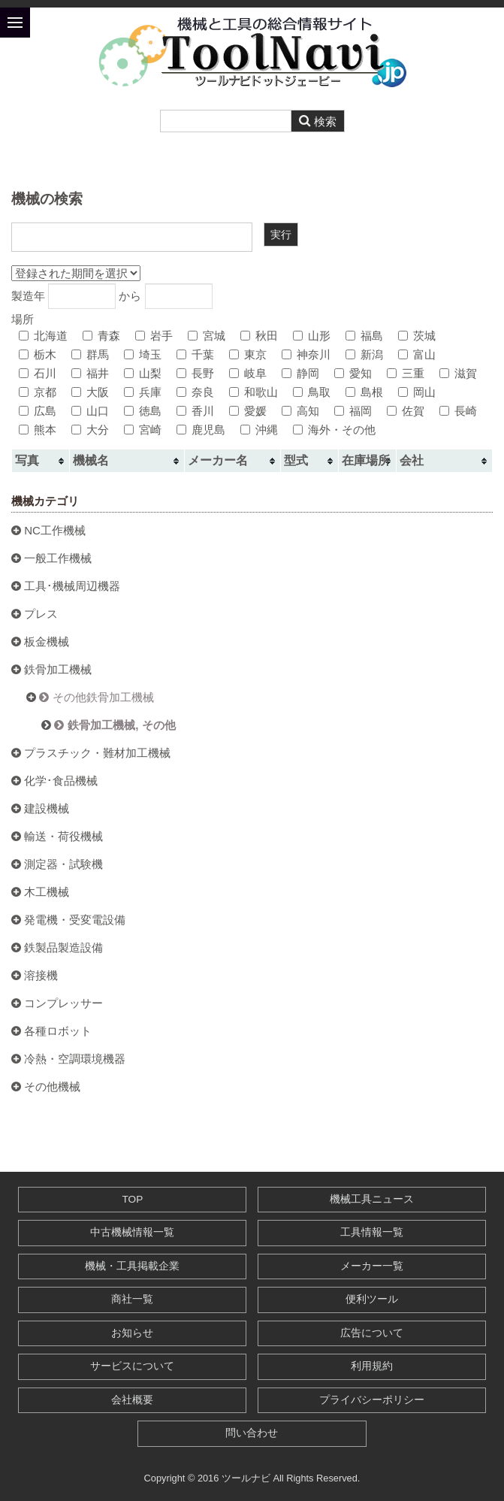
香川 (195, 410)
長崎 (458, 410)
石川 (37, 373)
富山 (417, 354)
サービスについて (132, 1366)
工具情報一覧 (371, 1232)
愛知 (353, 373)
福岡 (353, 410)
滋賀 (458, 373)
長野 (195, 373)
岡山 (417, 392)
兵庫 (142, 392)
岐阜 (248, 373)
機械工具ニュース (372, 1199)
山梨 (142, 373)
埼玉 (142, 354)
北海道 (43, 335)
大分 (90, 429)
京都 (37, 392)
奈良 (195, 392)
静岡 (300, 373)
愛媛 (248, 410)
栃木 (37, 354)
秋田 (259, 335)
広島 (37, 410)
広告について (371, 1333)
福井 (90, 373)
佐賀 (405, 410)
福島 (364, 335)
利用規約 (372, 1366)
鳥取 (311, 392)
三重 (405, 373)
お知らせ (132, 1333)
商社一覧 (132, 1299)
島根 (364, 392)
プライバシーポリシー (371, 1400)
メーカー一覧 (371, 1266)
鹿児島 (201, 429)
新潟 (364, 354)
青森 (101, 335)
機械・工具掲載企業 (132, 1266)
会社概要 (132, 1400)
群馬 (90, 354)
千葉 (195, 354)
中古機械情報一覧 (132, 1232)
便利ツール (372, 1299)
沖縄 (259, 429)
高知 (300, 410)
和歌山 (253, 392)
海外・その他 (334, 429)
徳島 (142, 410)
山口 (90, 410)
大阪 (90, 392)
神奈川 (306, 354)
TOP (132, 1199)
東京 (248, 354)
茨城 (417, 335)
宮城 (206, 335)
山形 (311, 335)
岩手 (154, 335)
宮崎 (142, 429)
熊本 (37, 429)
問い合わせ (251, 1433)
